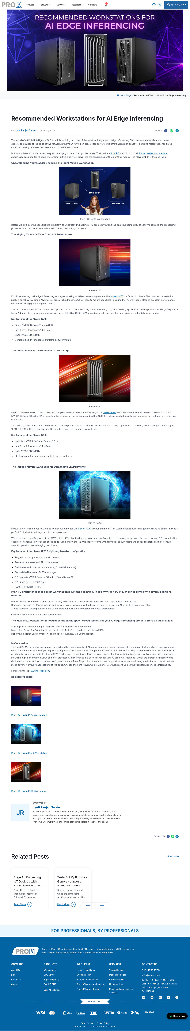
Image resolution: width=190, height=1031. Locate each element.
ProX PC (114, 153)
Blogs (128, 95)
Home (120, 95)
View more (173, 856)
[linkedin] (177, 130)
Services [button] (61, 5)
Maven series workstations (153, 153)
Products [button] (30, 5)
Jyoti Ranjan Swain (25, 130)
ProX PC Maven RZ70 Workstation (29, 753)
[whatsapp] (171, 130)
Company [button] (92, 5)
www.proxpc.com (40, 670)
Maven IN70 (116, 296)
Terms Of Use (87, 1024)
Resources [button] (76, 5)
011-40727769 (176, 5)
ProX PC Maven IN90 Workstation (29, 791)
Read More (23, 904)
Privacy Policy (103, 1024)
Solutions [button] (45, 5)
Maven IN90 (109, 412)
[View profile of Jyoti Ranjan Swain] (20, 812)
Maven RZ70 (84, 528)
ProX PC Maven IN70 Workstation (29, 714)
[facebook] (165, 130)
